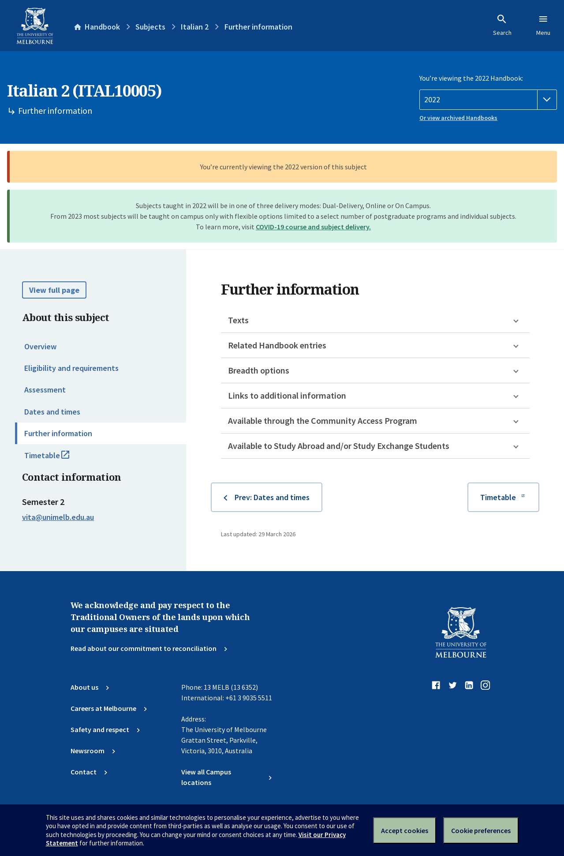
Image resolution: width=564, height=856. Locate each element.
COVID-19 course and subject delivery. (313, 226)
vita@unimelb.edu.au (58, 517)
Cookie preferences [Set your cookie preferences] (481, 830)
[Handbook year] (488, 99)
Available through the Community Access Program (322, 420)
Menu (543, 25)
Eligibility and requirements (71, 368)
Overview (40, 346)
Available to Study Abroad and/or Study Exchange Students (338, 445)
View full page (54, 290)
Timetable (56, 459)
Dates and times (52, 412)
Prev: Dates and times (272, 497)
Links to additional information (287, 395)
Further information (58, 433)
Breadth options (258, 370)
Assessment (45, 390)
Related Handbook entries (277, 345)
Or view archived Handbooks (458, 118)
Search (502, 25)
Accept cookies (404, 830)
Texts (238, 319)
